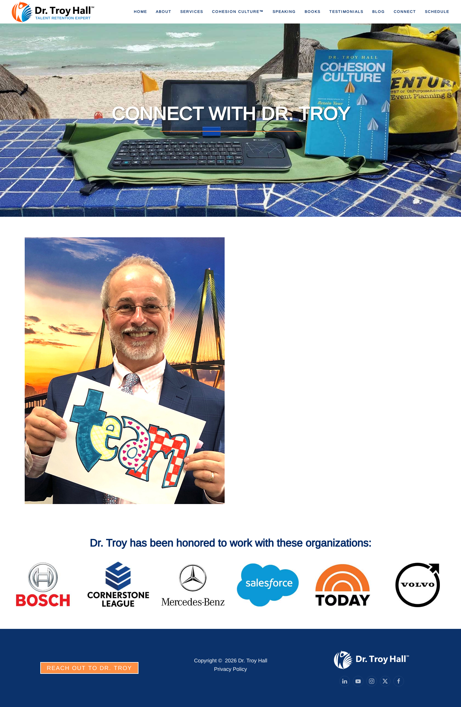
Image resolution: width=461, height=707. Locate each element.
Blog (378, 12)
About (163, 12)
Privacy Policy (230, 669)
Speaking (284, 12)
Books (312, 12)
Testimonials (346, 12)
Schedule (437, 12)
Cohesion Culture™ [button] (238, 12)
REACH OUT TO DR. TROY (89, 668)
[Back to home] (53, 11)
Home (140, 12)
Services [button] (191, 12)
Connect (405, 12)
